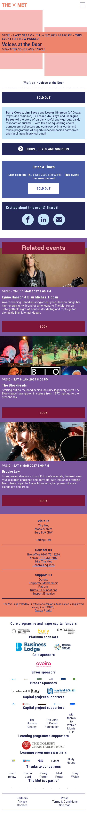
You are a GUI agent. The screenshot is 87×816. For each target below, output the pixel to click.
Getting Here (43, 540)
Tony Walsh (75, 774)
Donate (43, 579)
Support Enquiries (43, 593)
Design (39, 610)
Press (64, 798)
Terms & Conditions (65, 801)
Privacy (22, 801)
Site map (64, 805)
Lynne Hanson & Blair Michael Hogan (30, 297)
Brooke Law (11, 471)
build (48, 610)
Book (43, 327)
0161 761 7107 (48, 558)
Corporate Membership (43, 583)
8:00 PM (45, 291)
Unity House (71, 760)
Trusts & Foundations (43, 590)
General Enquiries (44, 565)
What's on (29, 83)
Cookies (22, 805)
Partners (22, 798)
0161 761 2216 (50, 554)
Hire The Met (43, 561)
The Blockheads (14, 385)
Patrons (43, 586)
